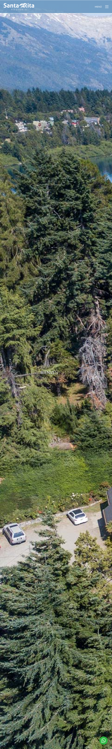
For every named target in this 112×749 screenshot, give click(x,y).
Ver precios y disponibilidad (69, 642)
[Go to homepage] (19, 6)
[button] (101, 7)
